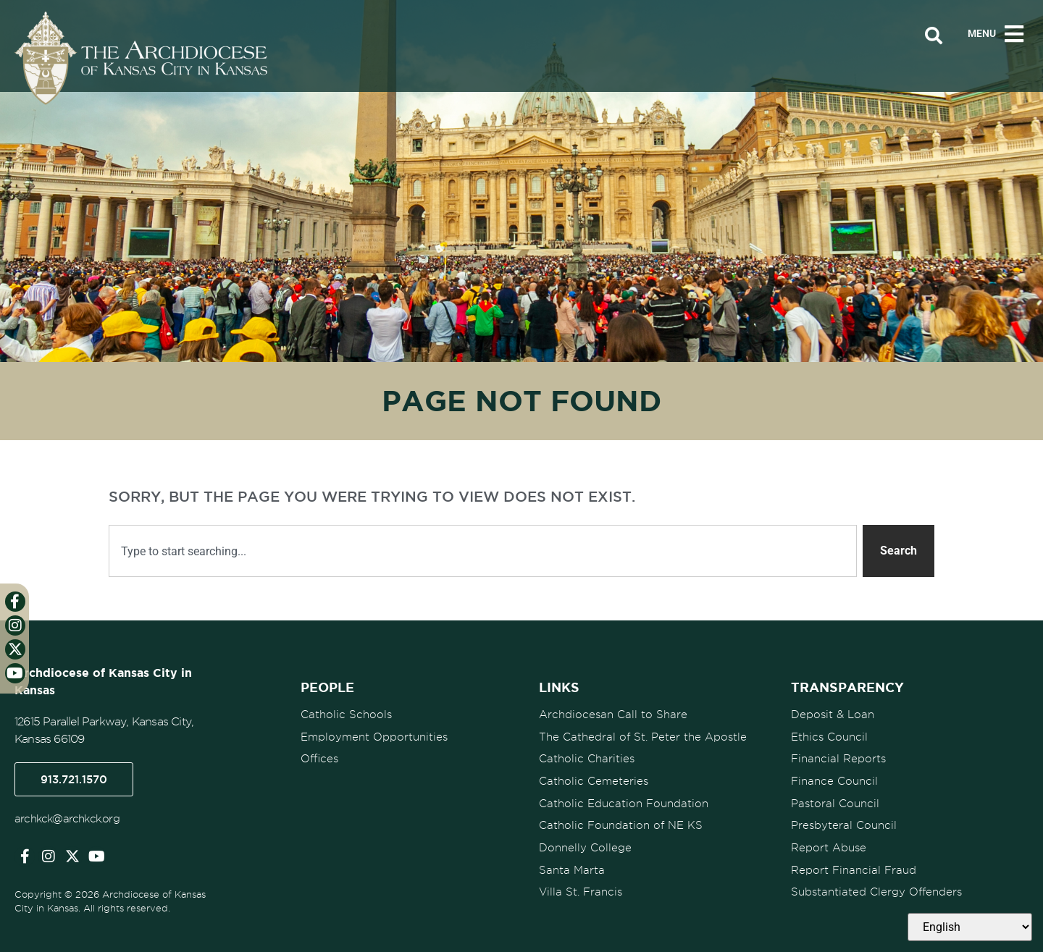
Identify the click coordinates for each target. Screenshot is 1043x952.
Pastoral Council (835, 798)
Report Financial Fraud (853, 861)
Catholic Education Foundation (623, 798)
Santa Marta (572, 861)
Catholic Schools (346, 714)
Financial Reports (838, 756)
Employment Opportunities (374, 735)
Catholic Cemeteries (593, 777)
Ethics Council (829, 735)
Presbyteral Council (844, 819)
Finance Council (834, 777)
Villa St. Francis (580, 882)
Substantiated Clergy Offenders (876, 882)
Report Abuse (828, 840)
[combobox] (483, 551)
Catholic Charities (586, 756)
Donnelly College (585, 840)
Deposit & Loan (832, 714)
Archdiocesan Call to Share (613, 714)
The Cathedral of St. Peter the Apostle (643, 735)
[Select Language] (970, 927)
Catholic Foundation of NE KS (621, 819)
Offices (319, 756)
